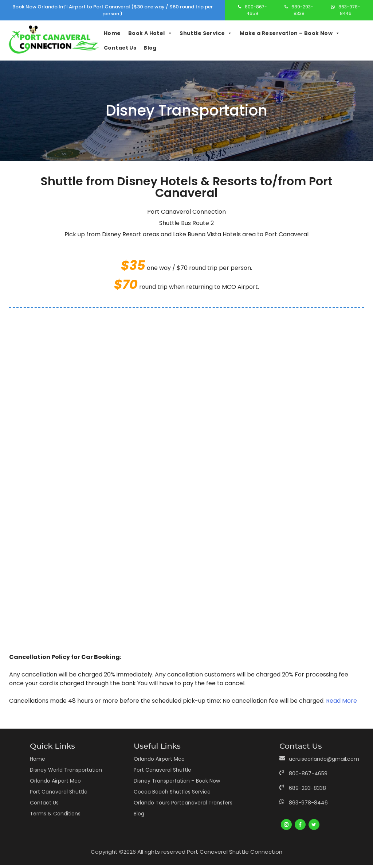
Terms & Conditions (55, 813)
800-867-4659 (256, 10)
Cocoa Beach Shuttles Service (172, 791)
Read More (341, 701)
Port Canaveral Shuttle (58, 791)
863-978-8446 (349, 10)
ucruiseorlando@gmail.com (324, 759)
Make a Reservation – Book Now (290, 33)
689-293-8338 (302, 10)
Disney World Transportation (66, 769)
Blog (150, 47)
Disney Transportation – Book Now (177, 780)
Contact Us (120, 47)
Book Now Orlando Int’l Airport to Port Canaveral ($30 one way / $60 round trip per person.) (112, 10)
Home (112, 33)
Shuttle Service (206, 33)
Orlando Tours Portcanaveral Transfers (183, 802)
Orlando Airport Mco (55, 780)
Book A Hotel (150, 33)
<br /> (186, 477)
